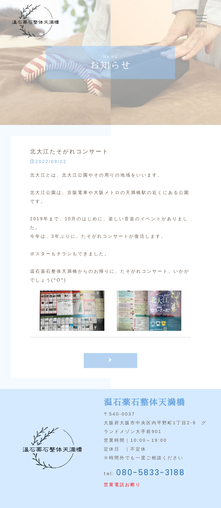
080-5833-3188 (150, 472)
